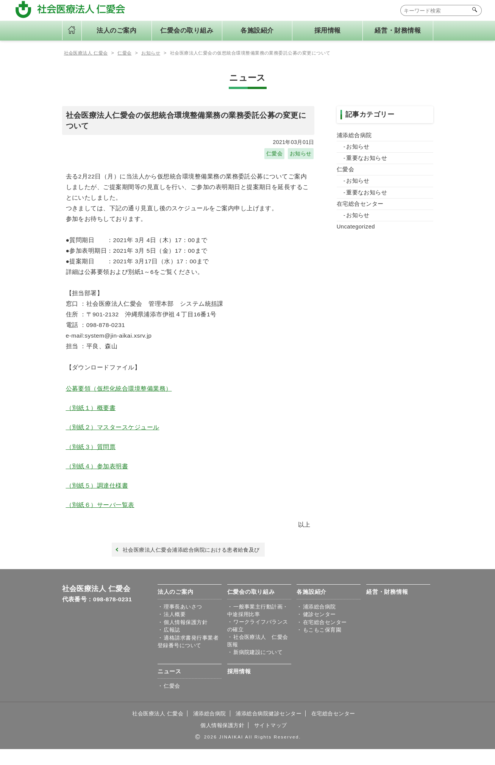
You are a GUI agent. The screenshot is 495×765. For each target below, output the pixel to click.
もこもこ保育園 (322, 643)
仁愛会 (274, 155)
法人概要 (175, 627)
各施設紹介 (311, 604)
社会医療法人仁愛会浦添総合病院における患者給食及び (190, 561)
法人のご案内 (176, 604)
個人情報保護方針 (186, 635)
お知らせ (301, 155)
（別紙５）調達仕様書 (97, 496)
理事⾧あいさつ (183, 619)
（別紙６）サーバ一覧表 (100, 516)
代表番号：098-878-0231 (97, 611)
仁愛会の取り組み (251, 604)
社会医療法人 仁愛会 (96, 601)
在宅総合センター (360, 206)
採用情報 (327, 30)
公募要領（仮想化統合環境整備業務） (119, 396)
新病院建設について (258, 666)
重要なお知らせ (366, 160)
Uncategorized (356, 230)
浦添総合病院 (354, 137)
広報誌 (172, 643)
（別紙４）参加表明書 (97, 476)
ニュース (169, 686)
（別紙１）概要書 (91, 416)
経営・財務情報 (398, 30)
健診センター (319, 627)
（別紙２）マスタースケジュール (112, 436)
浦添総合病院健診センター (269, 729)
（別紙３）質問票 (91, 456)
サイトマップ (270, 741)
